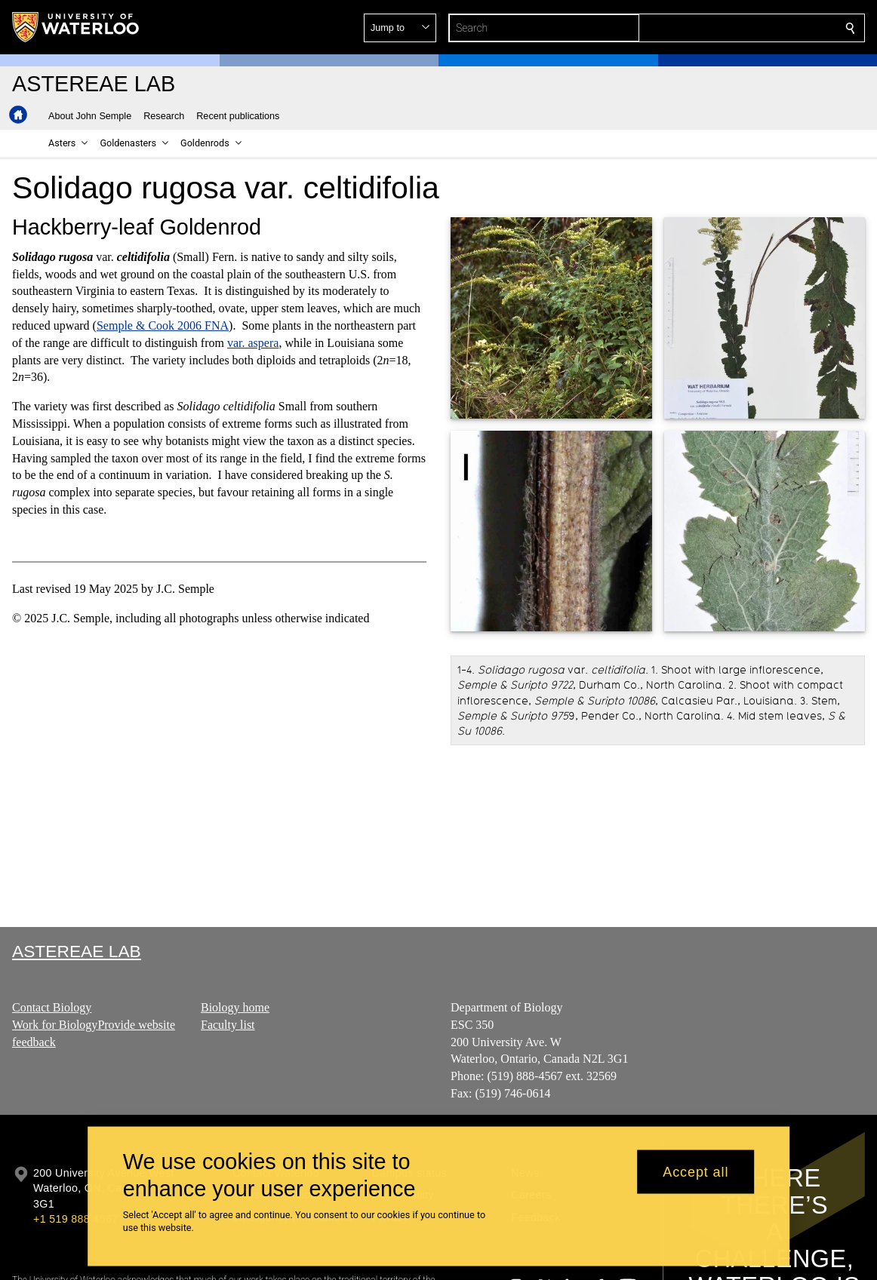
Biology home (235, 1007)
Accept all (695, 1171)
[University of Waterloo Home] (76, 27)
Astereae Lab (76, 951)
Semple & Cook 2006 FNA (163, 325)
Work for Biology (54, 1024)
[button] (741, 27)
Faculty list (228, 1024)
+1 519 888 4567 (75, 1219)
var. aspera (252, 342)
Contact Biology (51, 1007)
